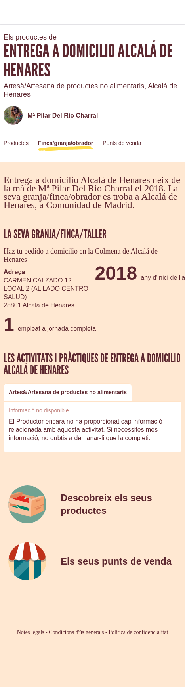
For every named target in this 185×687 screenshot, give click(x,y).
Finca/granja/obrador (65, 143)
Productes (16, 143)
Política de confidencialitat (138, 632)
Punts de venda (122, 143)
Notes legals (30, 632)
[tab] (68, 392)
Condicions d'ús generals (76, 632)
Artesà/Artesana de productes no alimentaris (68, 392)
